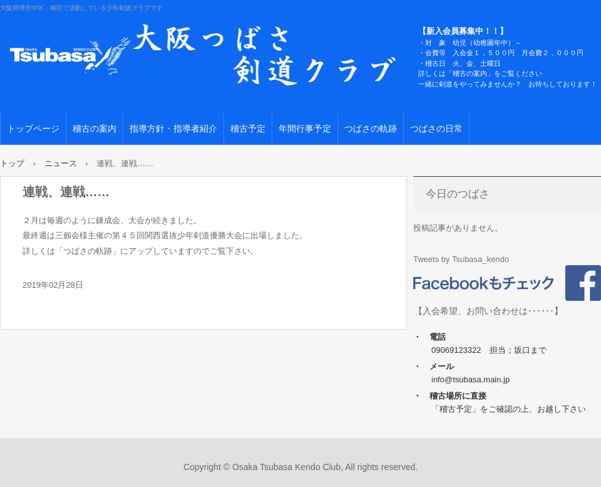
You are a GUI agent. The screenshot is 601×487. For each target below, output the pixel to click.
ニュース (60, 163)
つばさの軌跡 (370, 128)
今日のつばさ (458, 194)
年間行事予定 (305, 128)
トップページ (33, 128)
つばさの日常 (436, 128)
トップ (12, 163)
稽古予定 (247, 128)
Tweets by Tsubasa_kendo (461, 259)
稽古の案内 (94, 128)
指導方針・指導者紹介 (173, 128)
